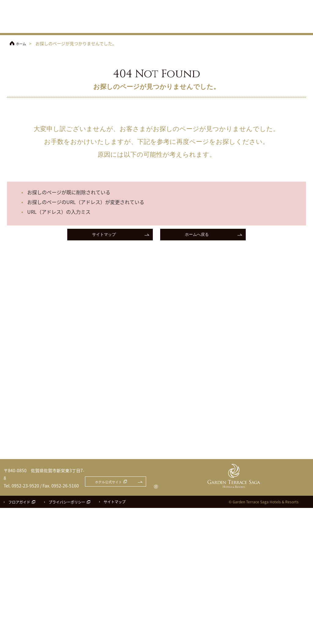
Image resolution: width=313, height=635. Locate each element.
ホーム (22, 43)
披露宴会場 (201, 26)
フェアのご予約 (251, 3)
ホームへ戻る (197, 235)
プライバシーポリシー (67, 629)
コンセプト (147, 26)
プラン (122, 26)
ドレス (261, 26)
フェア (100, 26)
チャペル (174, 26)
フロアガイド (19, 629)
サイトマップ (104, 235)
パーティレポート (294, 26)
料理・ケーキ (232, 26)
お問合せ (291, 3)
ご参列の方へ (263, 13)
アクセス (227, 13)
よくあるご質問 (296, 13)
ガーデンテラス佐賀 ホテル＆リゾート (34, 17)
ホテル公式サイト (196, 3)
